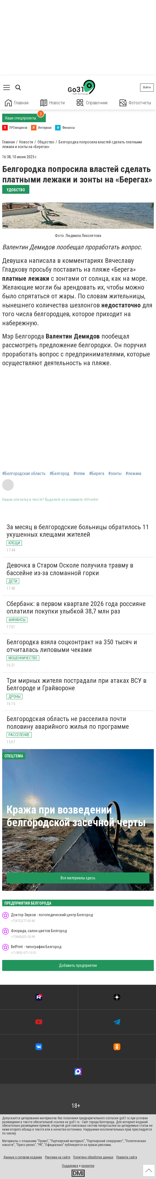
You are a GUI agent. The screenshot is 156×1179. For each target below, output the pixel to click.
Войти (147, 87)
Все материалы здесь (78, 878)
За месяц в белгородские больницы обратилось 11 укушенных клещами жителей (78, 531)
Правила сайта (126, 1157)
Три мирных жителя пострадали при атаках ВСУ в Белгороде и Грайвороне (76, 684)
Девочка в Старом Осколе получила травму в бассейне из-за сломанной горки (70, 569)
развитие (87, 1166)
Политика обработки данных (93, 1157)
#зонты (114, 473)
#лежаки (133, 473)
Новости (52, 102)
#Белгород (59, 473)
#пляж (79, 473)
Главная (17, 102)
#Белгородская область (24, 473)
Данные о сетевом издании (22, 1157)
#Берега (96, 473)
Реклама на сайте (57, 1157)
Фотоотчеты (135, 102)
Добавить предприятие (78, 965)
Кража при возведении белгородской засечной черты (76, 816)
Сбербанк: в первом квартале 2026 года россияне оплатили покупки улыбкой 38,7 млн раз (76, 607)
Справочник (92, 102)
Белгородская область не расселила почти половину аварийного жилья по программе (68, 722)
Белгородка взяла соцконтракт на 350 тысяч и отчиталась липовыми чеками (72, 646)
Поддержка (70, 1166)
